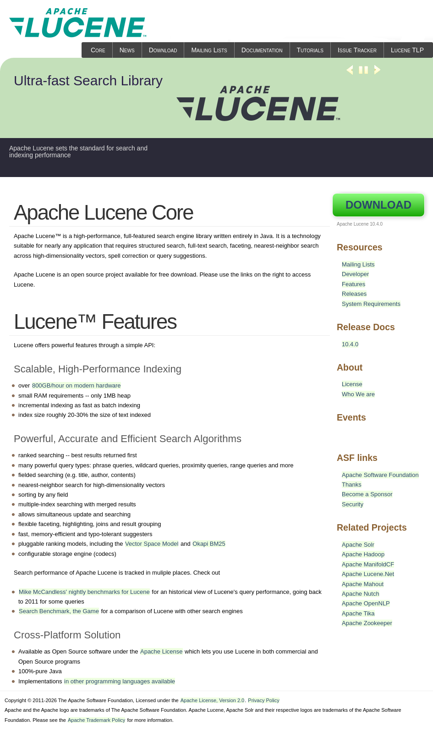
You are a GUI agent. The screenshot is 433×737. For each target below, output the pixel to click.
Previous (350, 74)
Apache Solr (358, 544)
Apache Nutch (360, 593)
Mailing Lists (209, 50)
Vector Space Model (151, 543)
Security (352, 504)
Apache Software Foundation (380, 474)
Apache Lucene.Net (368, 574)
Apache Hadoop (363, 554)
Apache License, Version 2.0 (212, 700)
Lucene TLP (407, 50)
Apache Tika (358, 613)
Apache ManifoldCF (368, 564)
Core (98, 50)
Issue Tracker (357, 50)
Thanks (352, 484)
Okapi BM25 (208, 543)
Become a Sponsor (367, 494)
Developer (355, 274)
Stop (363, 74)
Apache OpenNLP (366, 603)
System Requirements (371, 303)
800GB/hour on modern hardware (76, 385)
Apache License (161, 651)
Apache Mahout (363, 584)
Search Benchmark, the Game (59, 611)
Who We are (358, 394)
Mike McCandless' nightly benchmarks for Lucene (84, 591)
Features (353, 284)
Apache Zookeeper (367, 623)
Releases (354, 293)
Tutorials (310, 50)
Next (377, 74)
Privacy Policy (263, 700)
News (127, 50)
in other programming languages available (119, 681)
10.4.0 (350, 344)
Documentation (262, 50)
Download (163, 50)
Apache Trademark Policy (96, 720)
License (352, 384)
